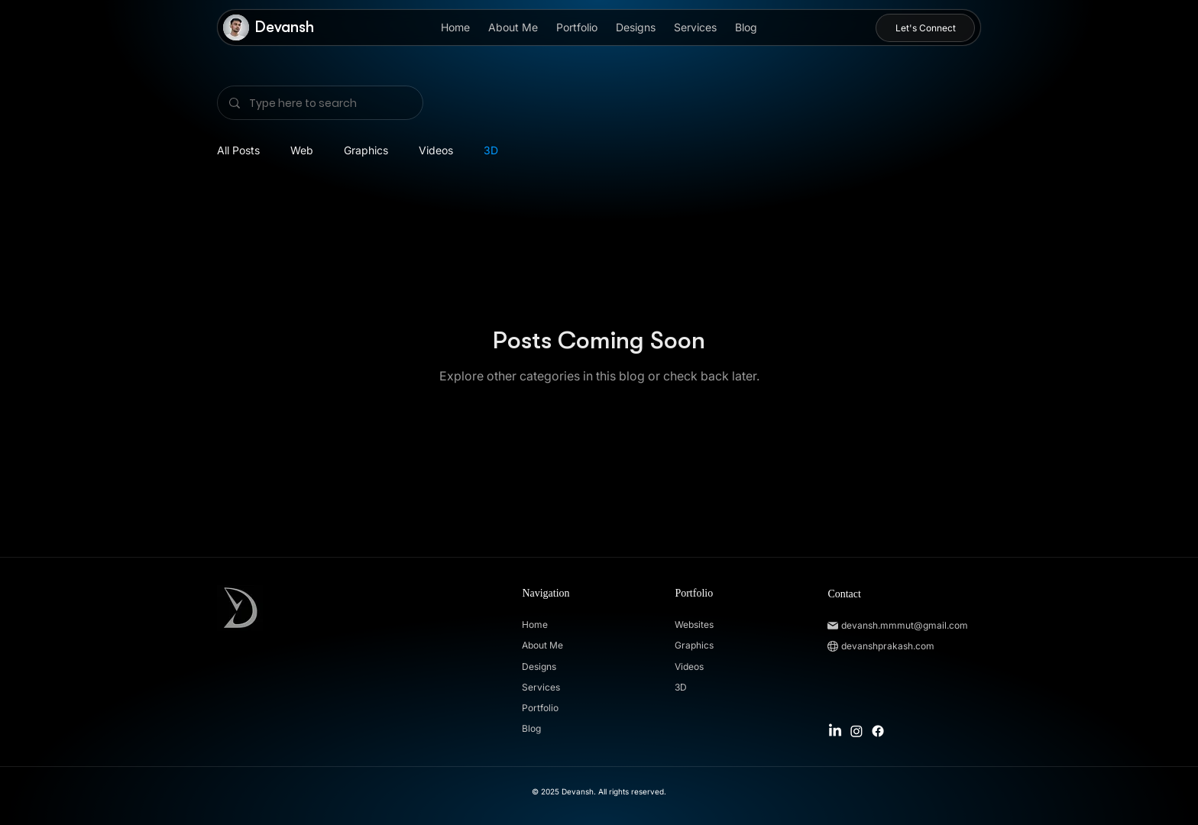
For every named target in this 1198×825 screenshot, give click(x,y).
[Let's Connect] (925, 28)
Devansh (284, 27)
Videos (436, 150)
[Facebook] (878, 731)
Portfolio (540, 707)
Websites (694, 624)
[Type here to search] (319, 102)
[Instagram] (856, 731)
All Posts (238, 150)
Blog (531, 728)
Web (301, 150)
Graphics (366, 150)
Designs (539, 666)
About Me (542, 645)
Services (541, 687)
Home (535, 624)
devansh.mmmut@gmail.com (904, 625)
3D (491, 150)
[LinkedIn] (835, 731)
